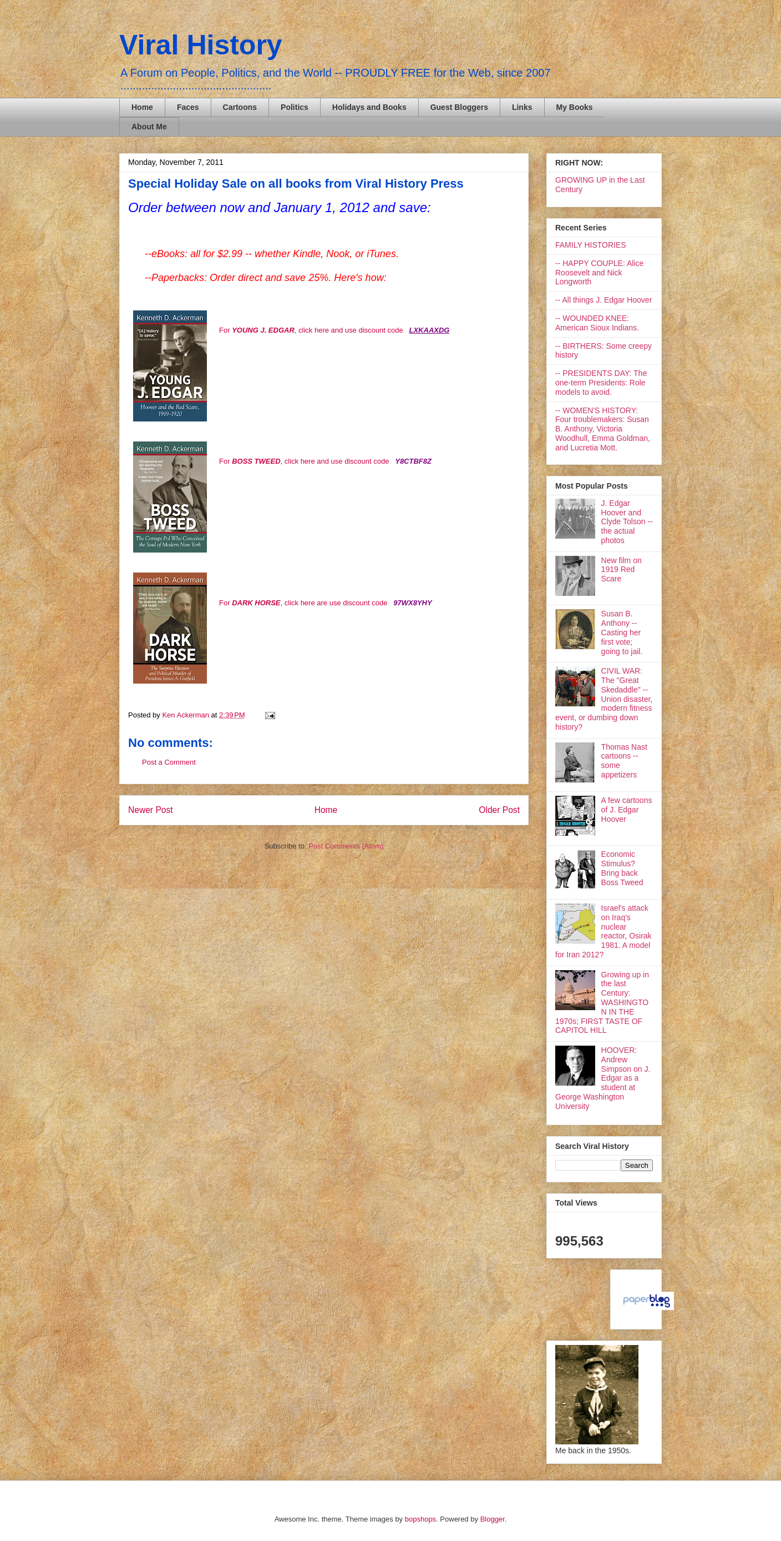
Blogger (492, 1519)
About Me (149, 126)
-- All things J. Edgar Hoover (603, 299)
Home (142, 107)
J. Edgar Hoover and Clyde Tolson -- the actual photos (627, 522)
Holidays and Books (369, 107)
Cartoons (240, 107)
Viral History (200, 45)
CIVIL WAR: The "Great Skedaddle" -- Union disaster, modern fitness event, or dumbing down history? (603, 698)
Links (522, 107)
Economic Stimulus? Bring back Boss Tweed (622, 868)
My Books (574, 107)
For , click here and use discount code (312, 330)
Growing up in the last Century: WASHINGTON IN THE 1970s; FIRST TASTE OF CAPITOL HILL (602, 1002)
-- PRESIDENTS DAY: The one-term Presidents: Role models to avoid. (601, 382)
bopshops (420, 1519)
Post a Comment (169, 762)
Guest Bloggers (459, 107)
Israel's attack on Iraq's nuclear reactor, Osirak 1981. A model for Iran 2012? (603, 931)
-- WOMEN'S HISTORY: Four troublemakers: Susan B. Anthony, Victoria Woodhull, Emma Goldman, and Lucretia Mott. (602, 429)
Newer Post (150, 810)
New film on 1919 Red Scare (621, 570)
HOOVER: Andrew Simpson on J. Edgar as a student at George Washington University (602, 1078)
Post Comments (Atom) (345, 846)
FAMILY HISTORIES (590, 244)
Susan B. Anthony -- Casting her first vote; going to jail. (622, 632)
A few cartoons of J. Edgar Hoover (626, 810)
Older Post (499, 810)
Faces (188, 107)
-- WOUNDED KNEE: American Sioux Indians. (597, 323)
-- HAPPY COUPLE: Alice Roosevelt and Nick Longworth (599, 273)
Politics (294, 107)
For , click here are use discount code (303, 603)
